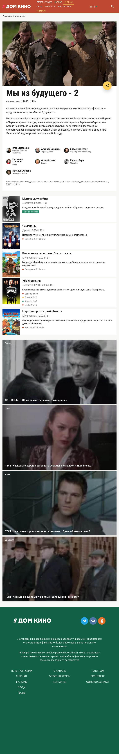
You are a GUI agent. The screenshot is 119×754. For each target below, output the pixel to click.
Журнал (58, 2)
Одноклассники (97, 682)
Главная (7, 16)
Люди (39, 7)
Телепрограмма (44, 2)
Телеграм (97, 670)
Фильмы (68, 2)
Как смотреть (64, 7)
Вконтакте (98, 676)
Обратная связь (59, 676)
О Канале (60, 670)
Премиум (41, 11)
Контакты (59, 682)
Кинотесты (50, 7)
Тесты (22, 692)
